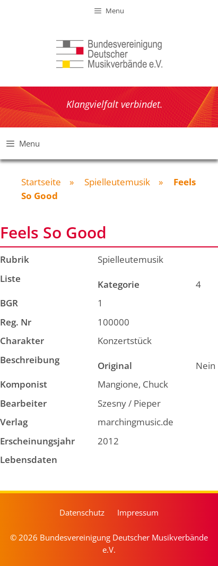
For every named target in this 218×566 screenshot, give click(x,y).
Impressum (138, 512)
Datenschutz (81, 512)
